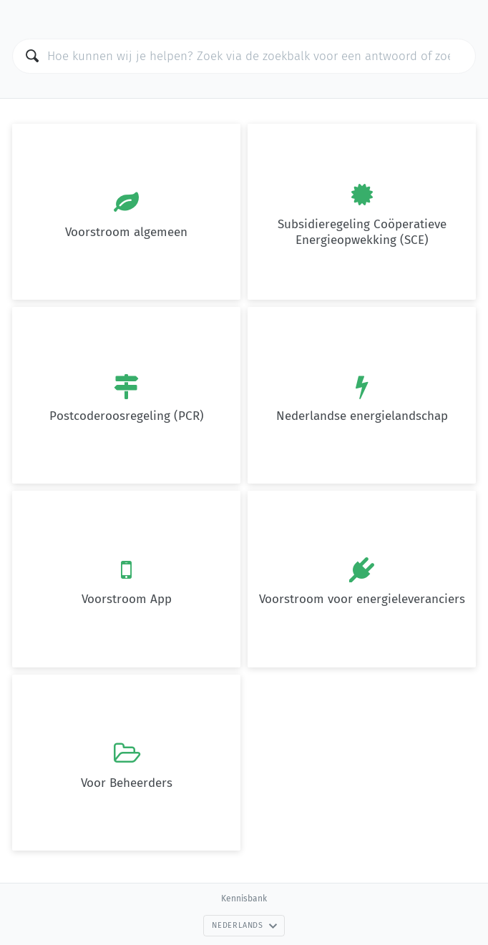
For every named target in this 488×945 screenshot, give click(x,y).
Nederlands (245, 925)
